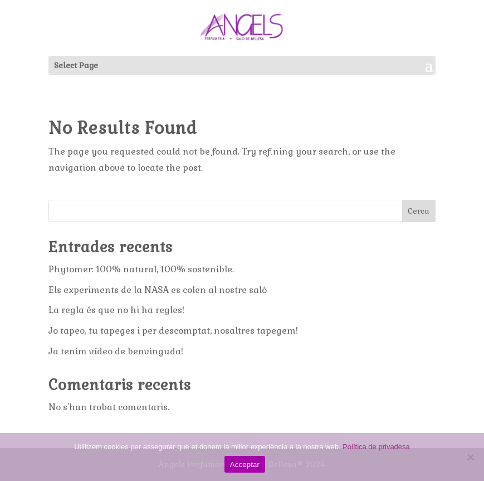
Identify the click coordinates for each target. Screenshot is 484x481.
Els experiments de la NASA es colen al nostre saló (157, 290)
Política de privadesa (376, 446)
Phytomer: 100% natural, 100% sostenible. (141, 269)
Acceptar (245, 464)
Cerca (418, 211)
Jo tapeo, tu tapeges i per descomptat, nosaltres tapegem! (173, 330)
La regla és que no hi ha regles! (116, 310)
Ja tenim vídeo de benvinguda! (115, 351)
